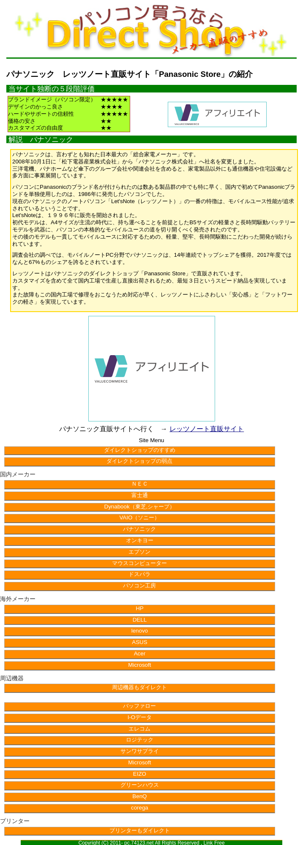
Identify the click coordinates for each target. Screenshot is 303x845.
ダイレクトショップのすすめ (139, 450)
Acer (139, 653)
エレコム (139, 728)
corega (139, 807)
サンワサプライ (139, 751)
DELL (140, 620)
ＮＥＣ (139, 484)
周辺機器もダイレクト (139, 687)
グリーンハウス (139, 785)
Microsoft (139, 665)
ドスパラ (139, 574)
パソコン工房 (139, 585)
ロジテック (139, 739)
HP (140, 608)
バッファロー (139, 706)
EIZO (139, 774)
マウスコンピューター (139, 563)
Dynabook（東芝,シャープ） (139, 506)
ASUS (139, 642)
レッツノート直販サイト (206, 428)
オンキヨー (139, 540)
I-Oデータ (140, 717)
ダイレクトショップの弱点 (139, 461)
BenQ (139, 796)
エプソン (139, 552)
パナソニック (139, 529)
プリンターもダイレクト (139, 830)
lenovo (139, 631)
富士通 (139, 495)
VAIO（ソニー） (139, 517)
